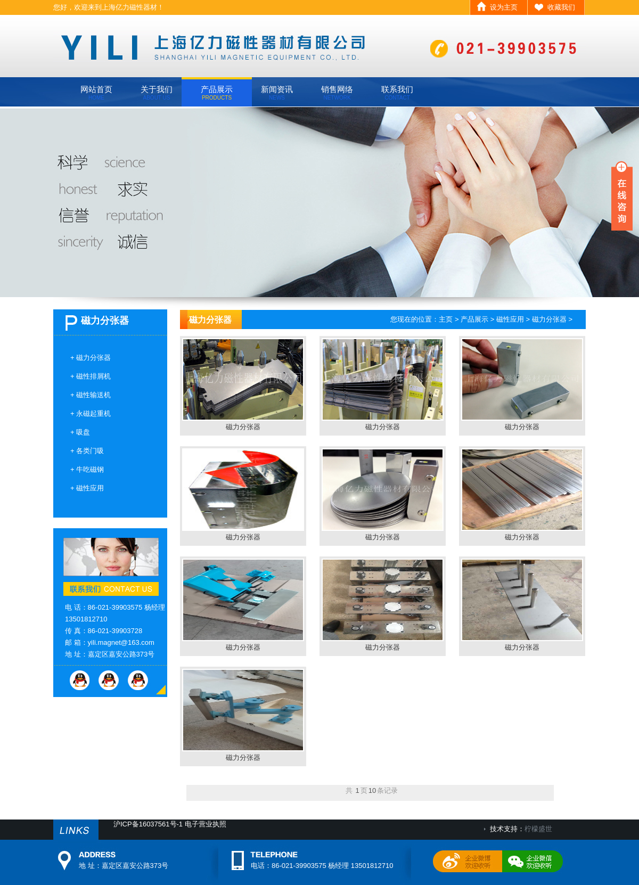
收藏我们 (561, 7)
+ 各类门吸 (87, 451)
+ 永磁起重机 (90, 413)
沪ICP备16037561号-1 (148, 824)
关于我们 (157, 93)
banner (319, 202)
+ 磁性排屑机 (90, 376)
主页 (446, 319)
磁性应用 (510, 319)
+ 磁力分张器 (90, 358)
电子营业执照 (205, 824)
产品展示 (217, 93)
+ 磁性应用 (87, 488)
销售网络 (337, 93)
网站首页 (96, 93)
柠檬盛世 (538, 829)
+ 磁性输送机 (90, 395)
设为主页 (504, 7)
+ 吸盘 (80, 432)
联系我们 (397, 93)
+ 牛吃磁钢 (87, 469)
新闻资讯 (277, 93)
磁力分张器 (549, 319)
